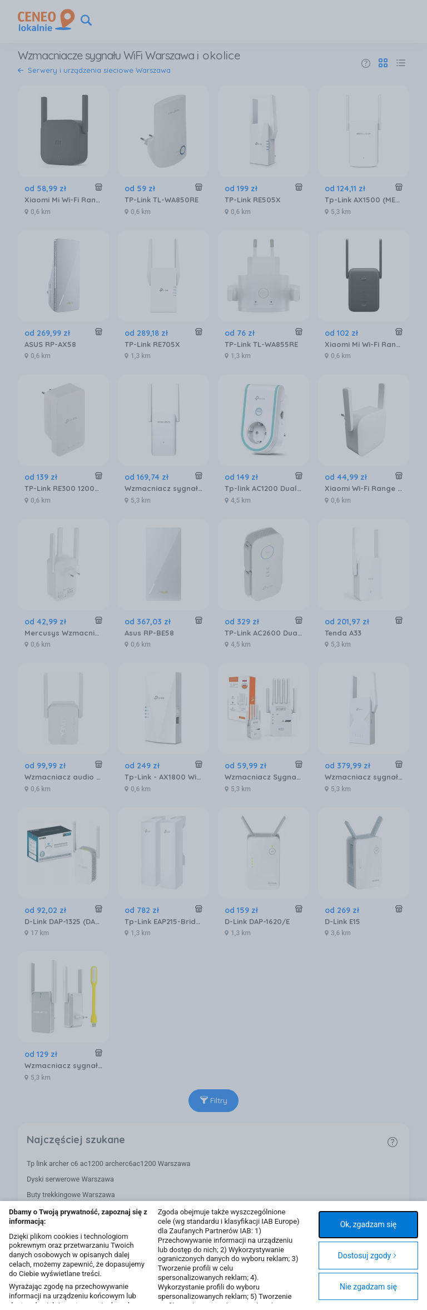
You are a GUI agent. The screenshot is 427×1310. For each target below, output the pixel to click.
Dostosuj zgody (367, 1255)
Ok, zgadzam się (368, 1224)
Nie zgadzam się (368, 1286)
